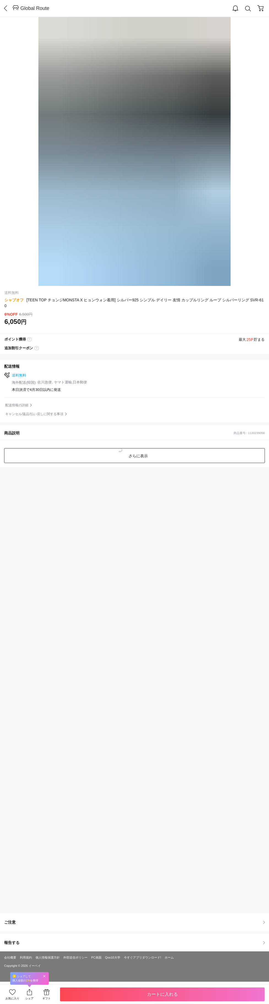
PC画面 (96, 957)
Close (44, 976)
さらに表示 (138, 456)
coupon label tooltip (36, 348)
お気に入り (12, 998)
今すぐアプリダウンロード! (142, 957)
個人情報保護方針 (48, 957)
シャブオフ (14, 300)
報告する (134, 942)
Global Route (34, 8)
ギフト (46, 998)
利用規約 (26, 957)
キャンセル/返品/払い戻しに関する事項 (34, 414)
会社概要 (10, 957)
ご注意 (134, 922)
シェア (29, 998)
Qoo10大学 (112, 957)
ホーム (169, 957)
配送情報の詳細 (16, 405)
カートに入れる (162, 994)
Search (248, 9)
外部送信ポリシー (75, 957)
